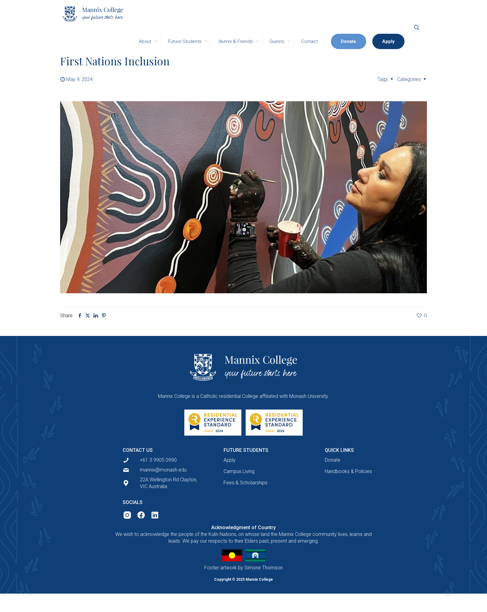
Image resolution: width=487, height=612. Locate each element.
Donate (332, 460)
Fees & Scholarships (245, 483)
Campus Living (239, 471)
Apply (230, 460)
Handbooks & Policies (348, 471)
